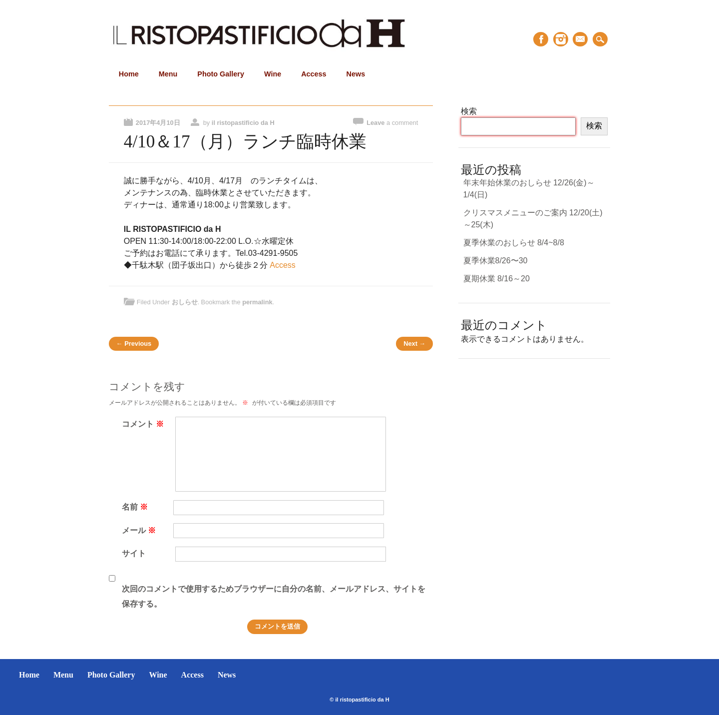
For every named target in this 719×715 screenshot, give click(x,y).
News (356, 74)
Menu (168, 74)
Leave (392, 122)
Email (580, 39)
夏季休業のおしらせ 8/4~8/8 (513, 242)
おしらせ (185, 302)
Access (313, 74)
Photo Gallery (220, 74)
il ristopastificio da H (243, 122)
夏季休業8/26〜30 (495, 260)
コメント (144, 424)
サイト (134, 553)
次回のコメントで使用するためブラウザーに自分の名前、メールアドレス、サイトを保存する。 (273, 596)
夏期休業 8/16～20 (496, 278)
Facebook (540, 39)
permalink (257, 302)
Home (129, 74)
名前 (136, 507)
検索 (469, 111)
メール (140, 530)
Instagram (560, 39)
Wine (272, 74)
